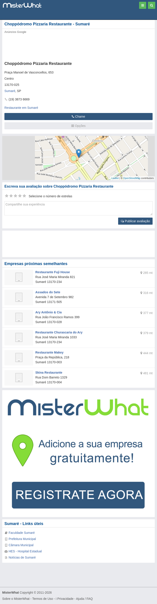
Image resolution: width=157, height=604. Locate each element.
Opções (78, 126)
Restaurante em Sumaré (21, 107)
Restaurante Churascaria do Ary (58, 332)
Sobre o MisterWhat (16, 598)
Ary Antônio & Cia (48, 312)
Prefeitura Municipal (22, 539)
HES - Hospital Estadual (25, 551)
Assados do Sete (47, 292)
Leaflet (115, 178)
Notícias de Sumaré (22, 557)
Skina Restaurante (48, 372)
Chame (78, 116)
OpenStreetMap (131, 178)
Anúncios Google (15, 32)
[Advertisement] (67, 46)
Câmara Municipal (21, 545)
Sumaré (9, 91)
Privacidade (65, 598)
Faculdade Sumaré (22, 532)
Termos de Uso (42, 598)
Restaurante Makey (49, 352)
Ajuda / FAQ (84, 598)
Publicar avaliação (135, 221)
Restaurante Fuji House (52, 272)
